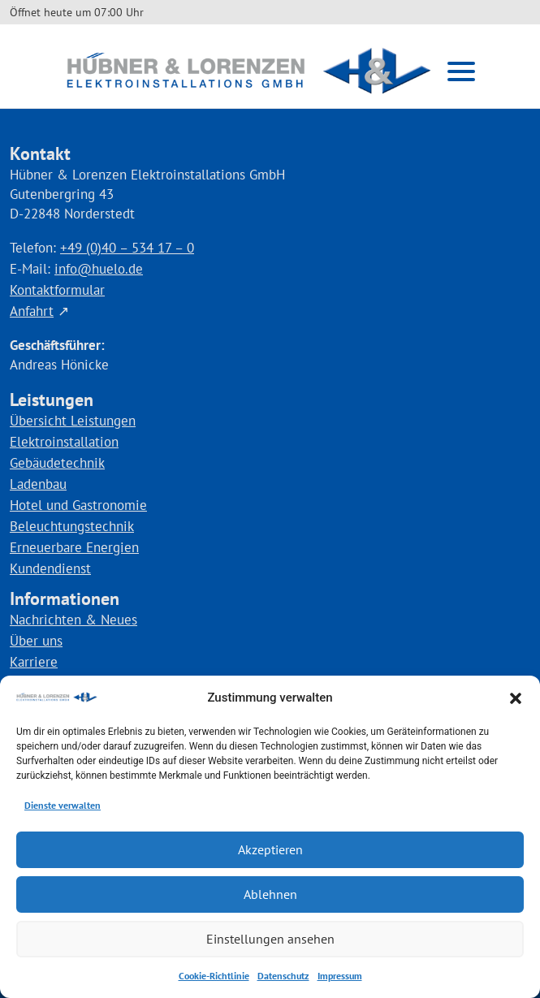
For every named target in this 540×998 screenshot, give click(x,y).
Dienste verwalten (62, 805)
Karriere (34, 662)
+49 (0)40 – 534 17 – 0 (127, 248)
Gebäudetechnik (57, 463)
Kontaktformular (57, 290)
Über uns (36, 641)
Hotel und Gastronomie (78, 505)
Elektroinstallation (64, 442)
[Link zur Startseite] (249, 71)
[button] (516, 698)
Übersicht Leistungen (73, 421)
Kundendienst (50, 568)
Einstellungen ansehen (270, 939)
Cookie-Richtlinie (214, 976)
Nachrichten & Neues (73, 620)
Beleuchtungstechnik (72, 526)
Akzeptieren (270, 850)
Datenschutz (283, 976)
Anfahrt (32, 311)
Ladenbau (38, 484)
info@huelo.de (98, 269)
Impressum (340, 976)
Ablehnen (270, 894)
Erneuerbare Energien (74, 547)
